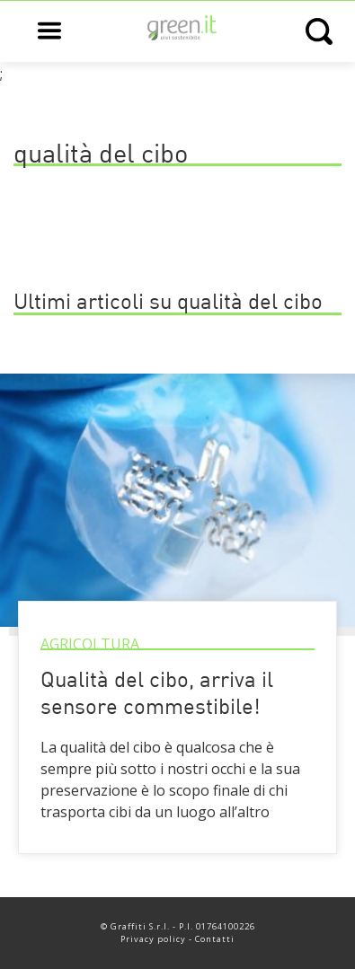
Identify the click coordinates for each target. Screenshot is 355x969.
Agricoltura (89, 644)
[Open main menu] (49, 31)
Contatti (215, 939)
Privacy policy (153, 939)
